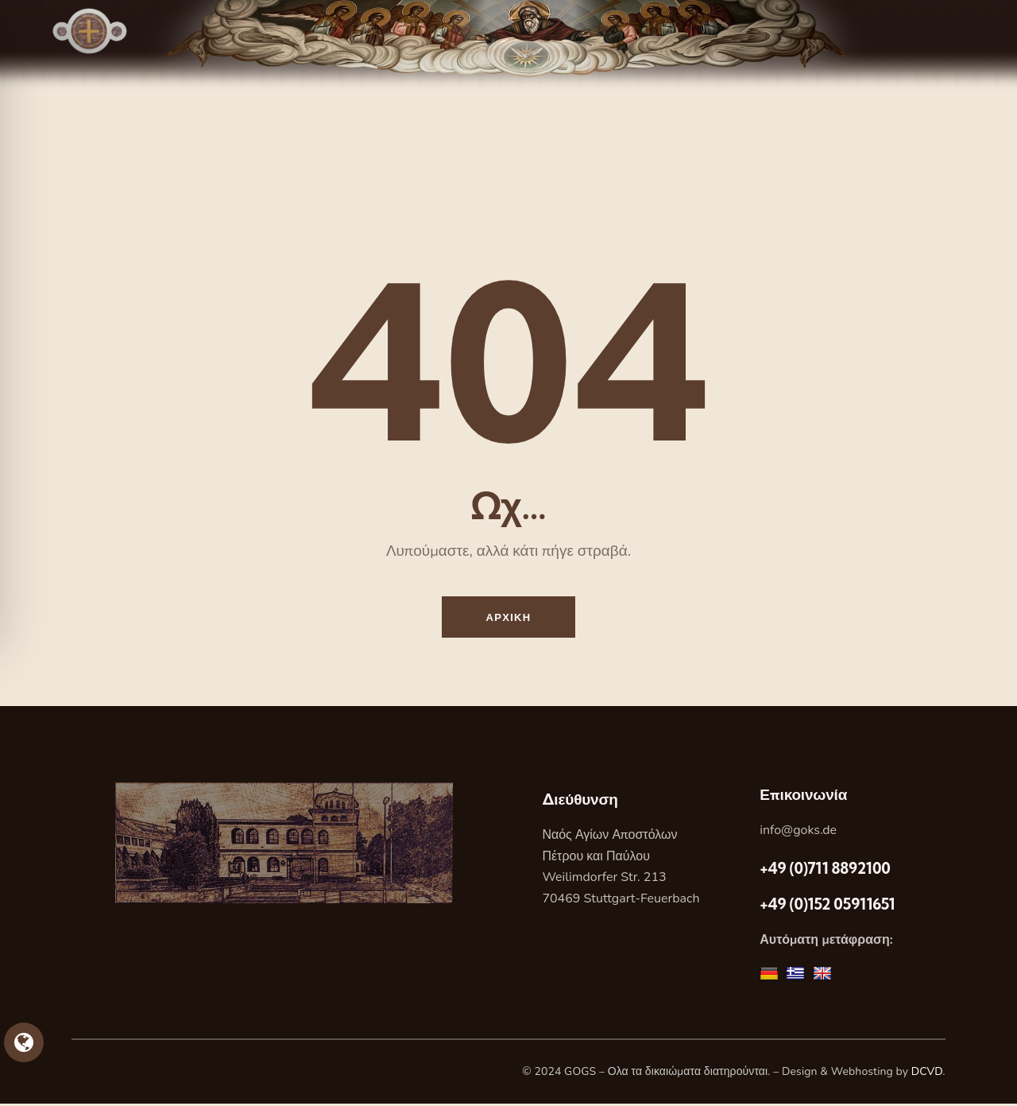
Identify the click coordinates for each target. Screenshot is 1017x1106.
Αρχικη (509, 617)
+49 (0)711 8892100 (825, 870)
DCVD (927, 1074)
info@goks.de (798, 832)
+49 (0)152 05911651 (827, 906)
